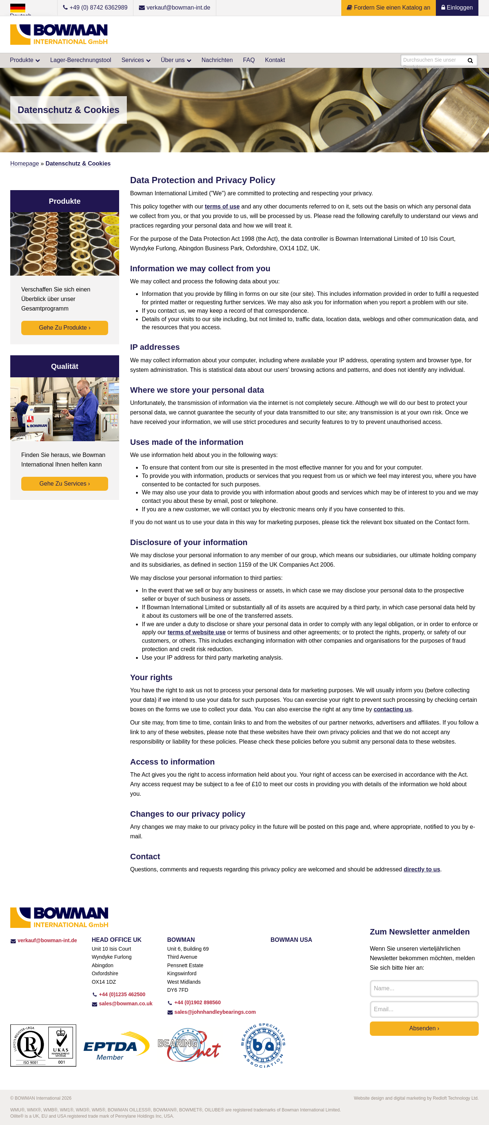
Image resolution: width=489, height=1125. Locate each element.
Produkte (21, 60)
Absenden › (424, 1028)
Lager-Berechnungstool (80, 60)
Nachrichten (217, 60)
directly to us (422, 869)
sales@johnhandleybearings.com (211, 1012)
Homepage (24, 163)
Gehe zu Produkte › (65, 327)
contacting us (393, 709)
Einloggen (457, 7)
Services (132, 60)
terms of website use (196, 632)
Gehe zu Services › (65, 483)
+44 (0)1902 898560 (194, 1002)
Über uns (173, 60)
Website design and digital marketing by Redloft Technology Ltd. (416, 1098)
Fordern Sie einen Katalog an (388, 7)
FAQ (249, 60)
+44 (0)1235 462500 (118, 994)
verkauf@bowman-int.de (43, 940)
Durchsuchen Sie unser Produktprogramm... (430, 61)
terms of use (222, 206)
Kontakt (275, 60)
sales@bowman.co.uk (122, 1003)
